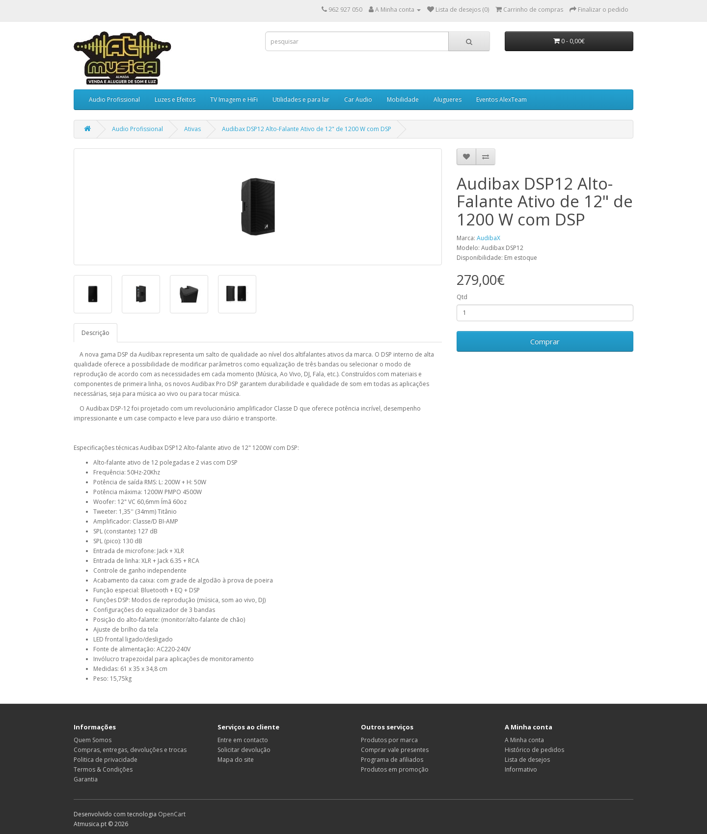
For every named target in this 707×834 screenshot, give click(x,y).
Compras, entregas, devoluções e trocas (130, 750)
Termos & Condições (103, 769)
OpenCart (172, 814)
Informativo (521, 769)
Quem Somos (92, 740)
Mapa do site (236, 759)
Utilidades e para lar (300, 99)
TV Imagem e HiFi (234, 99)
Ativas (192, 129)
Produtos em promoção (395, 769)
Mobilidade (403, 99)
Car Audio (358, 99)
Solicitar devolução (244, 750)
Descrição (95, 333)
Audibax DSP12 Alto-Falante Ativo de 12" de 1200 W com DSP (306, 129)
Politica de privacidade (105, 759)
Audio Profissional (114, 99)
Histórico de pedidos (534, 750)
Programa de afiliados (392, 759)
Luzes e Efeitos (175, 99)
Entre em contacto (243, 740)
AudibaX (488, 238)
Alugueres (448, 99)
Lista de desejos (527, 759)
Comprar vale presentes (395, 750)
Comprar (545, 341)
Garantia (86, 779)
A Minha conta (524, 740)
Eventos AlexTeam (501, 99)
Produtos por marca (389, 740)
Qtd (462, 297)
